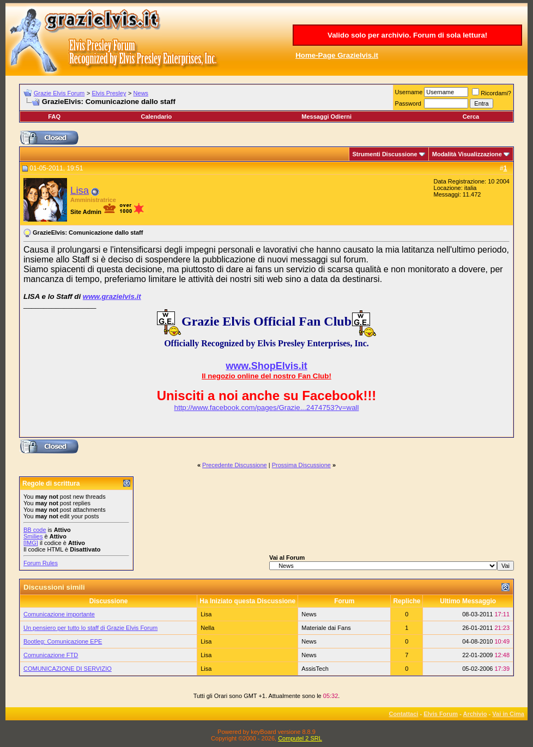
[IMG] (30, 543)
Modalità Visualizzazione (467, 154)
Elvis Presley (109, 93)
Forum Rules (40, 563)
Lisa (79, 190)
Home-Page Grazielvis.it (336, 55)
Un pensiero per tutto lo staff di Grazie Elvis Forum (90, 627)
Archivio (475, 714)
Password (408, 103)
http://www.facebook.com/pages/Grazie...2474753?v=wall (266, 407)
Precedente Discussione (234, 465)
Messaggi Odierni (326, 116)
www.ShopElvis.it (266, 365)
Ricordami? (491, 93)
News (141, 93)
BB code (34, 529)
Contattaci (404, 714)
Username (409, 92)
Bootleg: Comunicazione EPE (62, 641)
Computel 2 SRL (300, 738)
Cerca (471, 116)
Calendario (156, 116)
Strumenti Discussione (385, 154)
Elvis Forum (440, 714)
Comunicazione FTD (50, 655)
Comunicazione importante (59, 614)
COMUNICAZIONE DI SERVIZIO (67, 668)
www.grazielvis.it (112, 296)
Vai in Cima (508, 714)
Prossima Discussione (301, 465)
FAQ (54, 116)
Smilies (33, 536)
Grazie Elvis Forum (59, 93)
